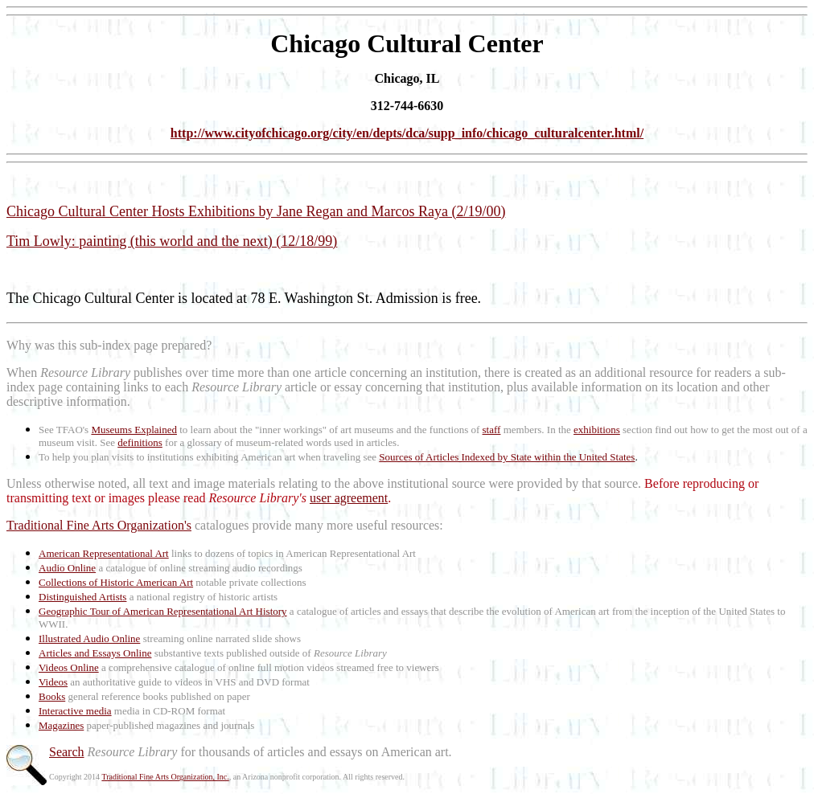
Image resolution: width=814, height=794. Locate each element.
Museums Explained (134, 430)
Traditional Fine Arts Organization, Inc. (164, 776)
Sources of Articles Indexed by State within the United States (507, 457)
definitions (139, 442)
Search (66, 752)
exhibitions (597, 430)
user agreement (349, 498)
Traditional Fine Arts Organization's (98, 525)
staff (492, 430)
